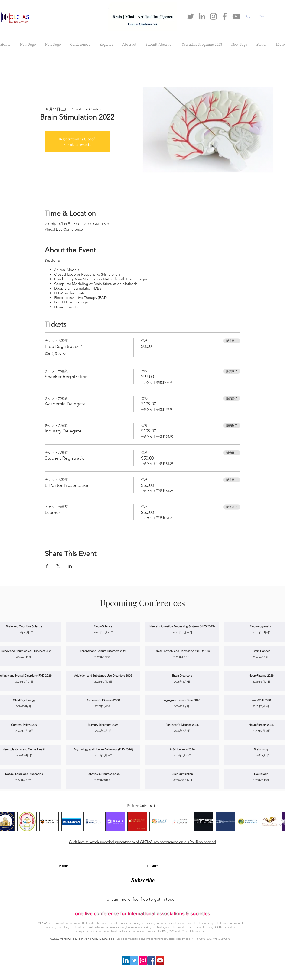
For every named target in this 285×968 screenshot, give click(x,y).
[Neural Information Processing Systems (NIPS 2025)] (182, 626)
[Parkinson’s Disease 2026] (182, 724)
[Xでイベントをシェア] (58, 566)
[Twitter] (190, 16)
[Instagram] (213, 16)
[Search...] (266, 16)
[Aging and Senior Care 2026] (182, 700)
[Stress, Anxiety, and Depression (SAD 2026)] (182, 650)
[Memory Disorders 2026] (103, 724)
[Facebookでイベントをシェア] (47, 566)
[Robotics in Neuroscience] (103, 773)
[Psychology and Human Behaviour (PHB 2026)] (103, 749)
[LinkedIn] (202, 16)
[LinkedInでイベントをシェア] (70, 566)
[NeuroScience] (103, 626)
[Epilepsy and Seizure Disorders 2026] (103, 650)
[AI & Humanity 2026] (182, 749)
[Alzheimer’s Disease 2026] (103, 700)
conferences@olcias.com (166, 938)
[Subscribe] (143, 880)
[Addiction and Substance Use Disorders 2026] (103, 675)
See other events (77, 144)
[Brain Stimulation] (182, 773)
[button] (80, 44)
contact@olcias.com (137, 938)
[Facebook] (224, 16)
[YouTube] (236, 16)
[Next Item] (282, 821)
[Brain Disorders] (182, 675)
